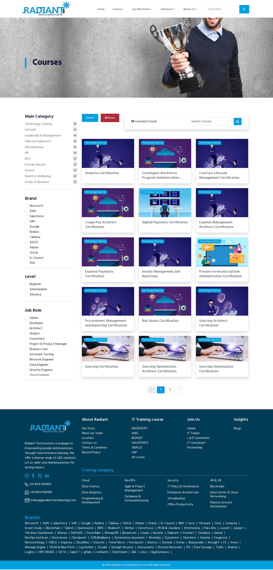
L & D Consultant (198, 438)
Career (191, 429)
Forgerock (220, 538)
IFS (188, 548)
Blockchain (217, 487)
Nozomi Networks (170, 548)
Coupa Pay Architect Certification (100, 225)
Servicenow (59, 538)
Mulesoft (114, 528)
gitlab (87, 552)
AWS (135, 433)
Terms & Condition (94, 448)
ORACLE (137, 448)
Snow (234, 543)
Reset (110, 118)
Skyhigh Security (122, 548)
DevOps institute (36, 538)
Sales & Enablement (51, 141)
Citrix (217, 524)
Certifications (142, 9)
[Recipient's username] (211, 122)
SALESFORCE (140, 443)
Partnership (195, 448)
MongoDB (111, 533)
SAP (134, 453)
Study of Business (51, 182)
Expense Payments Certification (99, 274)
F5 (224, 543)
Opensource (85, 528)
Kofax (181, 543)
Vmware (204, 524)
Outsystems (145, 548)
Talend (68, 528)
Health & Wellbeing (51, 176)
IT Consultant (196, 443)
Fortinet (188, 533)
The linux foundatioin (39, 533)
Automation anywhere (129, 538)
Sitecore (98, 543)
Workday (155, 538)
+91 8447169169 (40, 484)
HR (51, 153)
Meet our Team (92, 433)
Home (100, 9)
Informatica (192, 528)
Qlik (133, 552)
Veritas (129, 528)
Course (118, 9)
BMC (100, 528)
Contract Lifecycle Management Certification (219, 176)
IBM (181, 524)
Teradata (204, 533)
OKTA (62, 552)
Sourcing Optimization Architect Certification (159, 369)
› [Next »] (178, 390)
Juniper (238, 528)
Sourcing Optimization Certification (216, 369)
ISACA (127, 524)
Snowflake (94, 533)
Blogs (237, 429)
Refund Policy (91, 453)
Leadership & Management (51, 136)
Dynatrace (172, 538)
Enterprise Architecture (183, 493)
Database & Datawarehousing (137, 499)
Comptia (231, 524)
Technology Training (51, 124)
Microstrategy (34, 543)
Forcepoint (136, 543)
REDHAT (137, 438)
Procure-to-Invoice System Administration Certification (220, 274)
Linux (143, 552)
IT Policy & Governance (183, 487)
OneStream (119, 552)
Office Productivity (180, 505)
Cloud (85, 481)
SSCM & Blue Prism (62, 548)
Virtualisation (176, 499)
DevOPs (130, 481)
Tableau (113, 524)
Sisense (205, 538)
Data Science (90, 487)
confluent (101, 552)
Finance (51, 171)
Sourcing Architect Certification (213, 323)
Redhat (99, 524)
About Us (190, 9)
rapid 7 (74, 552)
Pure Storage (203, 548)
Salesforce (60, 524)
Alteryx (62, 533)
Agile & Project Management (135, 489)
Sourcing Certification (101, 367)
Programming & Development (92, 501)
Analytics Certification (102, 174)
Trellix (220, 548)
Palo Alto (210, 528)
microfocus (146, 528)
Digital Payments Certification (165, 223)
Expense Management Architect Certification (216, 225)
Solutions (167, 9)
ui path (225, 528)
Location (88, 438)
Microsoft (32, 524)
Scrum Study (33, 528)
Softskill (51, 130)
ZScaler (102, 548)
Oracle (152, 524)
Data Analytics (92, 493)
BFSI (51, 159)
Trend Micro (116, 543)
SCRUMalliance (100, 538)
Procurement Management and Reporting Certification (106, 323)
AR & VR (215, 481)
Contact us (89, 443)
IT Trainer (193, 433)
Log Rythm (86, 548)
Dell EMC (77, 533)
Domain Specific (51, 165)
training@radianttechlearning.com (53, 500)
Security (173, 481)
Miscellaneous (51, 147)
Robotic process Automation (221, 505)
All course (138, 457)
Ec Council (167, 524)
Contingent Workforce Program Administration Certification (160, 176)
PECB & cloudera (169, 528)
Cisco (191, 524)
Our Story (88, 429)
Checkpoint (79, 538)
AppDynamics (160, 552)
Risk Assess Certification (160, 321)
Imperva (66, 543)
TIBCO (52, 543)
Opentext (189, 538)
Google (86, 524)
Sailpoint (173, 533)
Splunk (218, 533)
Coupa (144, 533)
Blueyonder (196, 543)
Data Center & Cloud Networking (224, 495)
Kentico (153, 543)
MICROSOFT (140, 429)
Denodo (167, 543)
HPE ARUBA (46, 552)
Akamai (232, 548)
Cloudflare (82, 543)
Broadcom (129, 533)
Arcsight (213, 543)
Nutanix (158, 533)
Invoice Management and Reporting (161, 274)
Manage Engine (35, 548)
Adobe (139, 524)
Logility (30, 552)
